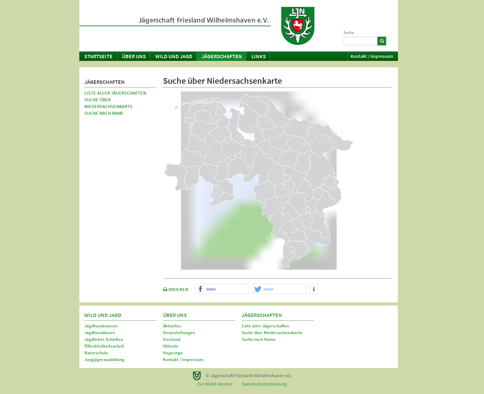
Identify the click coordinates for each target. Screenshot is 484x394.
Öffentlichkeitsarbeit (104, 346)
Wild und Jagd (173, 56)
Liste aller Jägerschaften (115, 93)
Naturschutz (96, 353)
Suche (349, 32)
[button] (221, 289)
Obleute (170, 346)
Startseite (98, 56)
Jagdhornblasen (99, 332)
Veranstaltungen (179, 332)
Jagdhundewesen (101, 326)
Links (258, 56)
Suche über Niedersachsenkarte (108, 103)
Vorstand (171, 339)
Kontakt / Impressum (372, 56)
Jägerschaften (222, 56)
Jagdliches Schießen (103, 339)
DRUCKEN (175, 289)
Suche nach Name (104, 113)
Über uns (134, 56)
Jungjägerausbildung (104, 359)
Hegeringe (173, 353)
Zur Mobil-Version (215, 384)
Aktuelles (172, 326)
